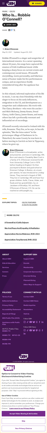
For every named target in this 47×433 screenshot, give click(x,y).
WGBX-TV (6, 335)
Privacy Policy (7, 305)
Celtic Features (29, 203)
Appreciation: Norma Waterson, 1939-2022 (22, 234)
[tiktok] (28, 322)
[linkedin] (42, 322)
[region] (23, 398)
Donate (37, 3)
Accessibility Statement (11, 310)
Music (4, 11)
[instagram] (25, 322)
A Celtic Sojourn (29, 205)
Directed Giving (30, 276)
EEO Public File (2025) (11, 318)
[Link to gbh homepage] (11, 3)
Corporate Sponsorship (33, 272)
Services (5, 267)
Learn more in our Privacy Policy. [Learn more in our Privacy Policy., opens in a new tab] (22, 408)
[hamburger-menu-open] (4, 3)
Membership (28, 267)
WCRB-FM (6, 344)
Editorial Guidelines (10, 301)
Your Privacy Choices (23, 428)
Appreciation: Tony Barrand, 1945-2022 (21, 239)
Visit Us (26, 314)
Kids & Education (9, 263)
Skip (23, 421)
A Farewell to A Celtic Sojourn (17, 222)
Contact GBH (29, 297)
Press (4, 276)
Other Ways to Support (32, 285)
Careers (5, 272)
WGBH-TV (6, 331)
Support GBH (29, 259)
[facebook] (40, 322)
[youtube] (31, 322)
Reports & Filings (9, 314)
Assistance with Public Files (11, 323)
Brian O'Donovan (11, 49)
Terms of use (7, 297)
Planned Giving (29, 280)
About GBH (6, 259)
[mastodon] (37, 330)
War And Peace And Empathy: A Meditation (22, 228)
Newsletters (28, 310)
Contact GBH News (31, 301)
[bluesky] (34, 322)
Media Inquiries (29, 305)
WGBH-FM (6, 340)
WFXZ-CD (16, 335)
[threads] (37, 322)
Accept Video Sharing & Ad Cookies (24, 414)
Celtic (12, 11)
